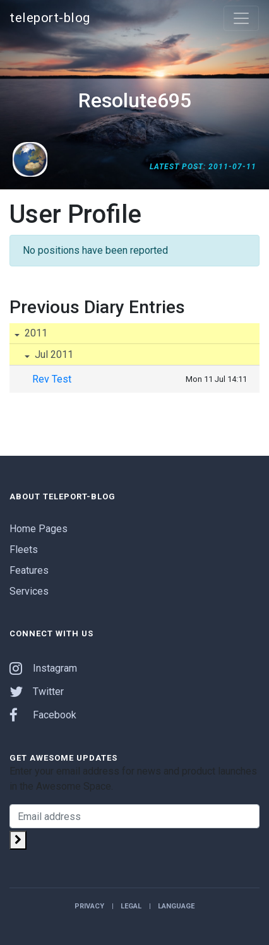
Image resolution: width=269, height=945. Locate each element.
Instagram (43, 668)
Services (29, 591)
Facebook (42, 715)
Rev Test (51, 379)
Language (176, 906)
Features (29, 570)
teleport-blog (50, 17)
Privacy (89, 906)
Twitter (36, 691)
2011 (34, 333)
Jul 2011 (52, 354)
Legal (131, 906)
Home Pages (38, 529)
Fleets (23, 550)
